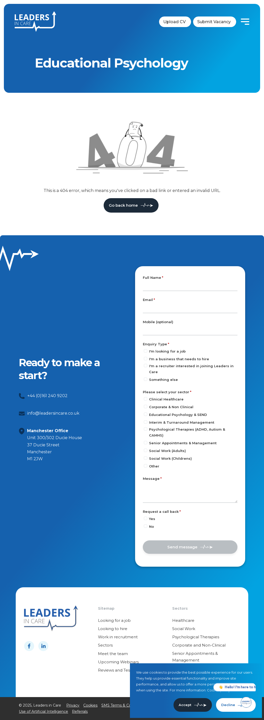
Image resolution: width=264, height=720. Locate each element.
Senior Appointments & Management (195, 657)
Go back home (123, 205)
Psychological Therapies (195, 636)
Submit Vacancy (214, 21)
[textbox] (190, 286)
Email (148, 300)
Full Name (152, 277)
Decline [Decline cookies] (228, 705)
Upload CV (174, 21)
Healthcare (183, 620)
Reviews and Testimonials (122, 670)
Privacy (72, 705)
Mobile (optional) (158, 322)
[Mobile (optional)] (190, 330)
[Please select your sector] (145, 398)
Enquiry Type (155, 344)
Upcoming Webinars (118, 661)
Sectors (105, 645)
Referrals (80, 711)
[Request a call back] (145, 518)
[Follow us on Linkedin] (43, 646)
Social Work (183, 628)
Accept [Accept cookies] (185, 705)
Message (151, 478)
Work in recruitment (118, 636)
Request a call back (161, 511)
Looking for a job (114, 620)
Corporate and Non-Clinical (199, 645)
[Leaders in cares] (35, 22)
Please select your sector (166, 392)
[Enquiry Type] (145, 351)
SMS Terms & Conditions (123, 705)
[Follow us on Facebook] (29, 646)
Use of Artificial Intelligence (43, 711)
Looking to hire (112, 628)
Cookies (90, 705)
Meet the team (113, 653)
